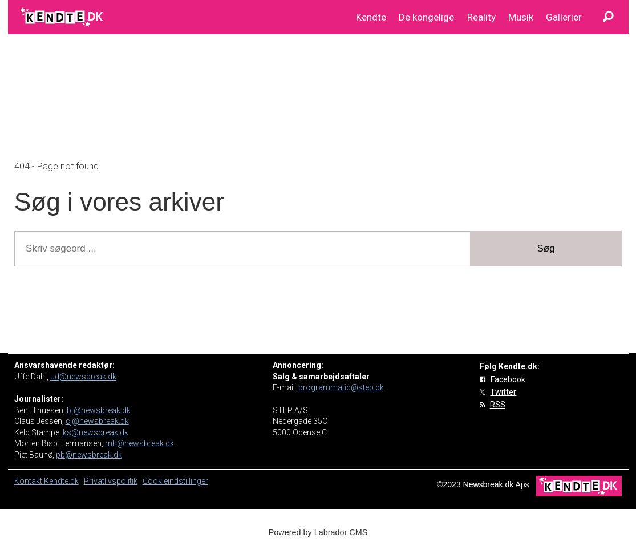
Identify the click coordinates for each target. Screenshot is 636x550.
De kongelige (426, 17)
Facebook (508, 379)
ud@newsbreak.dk (83, 376)
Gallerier (564, 17)
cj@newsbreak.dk (97, 421)
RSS (497, 404)
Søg (546, 248)
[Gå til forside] (62, 17)
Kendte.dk (61, 481)
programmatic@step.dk (341, 387)
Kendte (371, 17)
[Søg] (609, 17)
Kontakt (29, 481)
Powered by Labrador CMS (318, 532)
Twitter (503, 392)
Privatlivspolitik (110, 481)
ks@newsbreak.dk (95, 432)
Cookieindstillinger (175, 481)
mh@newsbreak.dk (139, 443)
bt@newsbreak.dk (99, 410)
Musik (520, 17)
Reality (481, 17)
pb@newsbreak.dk (89, 454)
